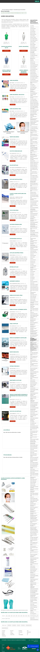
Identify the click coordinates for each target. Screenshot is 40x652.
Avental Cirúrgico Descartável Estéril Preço (33, 224)
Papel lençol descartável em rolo (34, 136)
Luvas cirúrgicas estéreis (33, 100)
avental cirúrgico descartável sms (34, 290)
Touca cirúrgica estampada (34, 106)
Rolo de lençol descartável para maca (34, 97)
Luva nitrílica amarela (33, 99)
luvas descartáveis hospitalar (34, 427)
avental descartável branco (34, 414)
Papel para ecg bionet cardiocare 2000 (33, 123)
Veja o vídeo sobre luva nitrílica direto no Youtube (12, 432)
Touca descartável (32, 31)
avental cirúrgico (32, 469)
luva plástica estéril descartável (33, 267)
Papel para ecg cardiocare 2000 (34, 190)
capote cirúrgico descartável (34, 308)
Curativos (31, 345)
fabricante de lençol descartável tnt (33, 326)
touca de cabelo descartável (34, 464)
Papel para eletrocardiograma (32, 91)
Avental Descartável (33, 255)
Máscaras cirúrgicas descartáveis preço (33, 181)
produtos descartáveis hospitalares (33, 373)
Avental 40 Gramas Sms (33, 252)
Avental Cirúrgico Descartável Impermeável (33, 226)
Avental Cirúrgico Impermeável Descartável (33, 245)
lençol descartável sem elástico (33, 358)
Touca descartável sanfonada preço (34, 197)
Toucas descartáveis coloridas (33, 95)
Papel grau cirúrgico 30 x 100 (34, 162)
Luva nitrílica (32, 25)
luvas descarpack (32, 271)
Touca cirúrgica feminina (33, 38)
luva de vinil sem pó (33, 259)
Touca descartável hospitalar (34, 195)
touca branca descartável (33, 404)
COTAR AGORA (6, 50)
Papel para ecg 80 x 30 (33, 188)
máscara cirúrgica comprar (34, 445)
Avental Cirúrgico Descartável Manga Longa (34, 234)
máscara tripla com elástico (34, 284)
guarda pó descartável (33, 527)
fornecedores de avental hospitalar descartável (33, 333)
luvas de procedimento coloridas (33, 269)
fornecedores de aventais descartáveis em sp (33, 331)
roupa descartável (32, 574)
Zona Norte (9, 625)
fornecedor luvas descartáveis (32, 420)
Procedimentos (32, 349)
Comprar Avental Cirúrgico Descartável (34, 248)
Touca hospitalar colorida (33, 168)
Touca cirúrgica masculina (33, 40)
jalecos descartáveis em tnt (34, 532)
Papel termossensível (33, 73)
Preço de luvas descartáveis (34, 207)
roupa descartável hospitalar (34, 389)
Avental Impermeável (33, 251)
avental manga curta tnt (33, 294)
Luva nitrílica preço (33, 79)
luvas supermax (32, 277)
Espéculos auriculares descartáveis (33, 199)
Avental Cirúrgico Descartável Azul (32, 231)
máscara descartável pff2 (33, 281)
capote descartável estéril (33, 313)
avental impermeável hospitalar (33, 416)
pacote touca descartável (33, 368)
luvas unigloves (32, 278)
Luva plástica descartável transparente (33, 150)
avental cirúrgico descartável (34, 473)
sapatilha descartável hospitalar (33, 398)
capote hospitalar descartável (34, 315)
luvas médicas (32, 274)
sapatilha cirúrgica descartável (32, 395)
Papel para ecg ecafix (33, 193)
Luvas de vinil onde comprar (34, 80)
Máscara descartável (33, 34)
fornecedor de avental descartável (33, 329)
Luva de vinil (32, 27)
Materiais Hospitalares (33, 348)
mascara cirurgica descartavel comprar (33, 441)
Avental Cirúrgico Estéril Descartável (33, 241)
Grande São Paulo (28, 625)
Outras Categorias (33, 339)
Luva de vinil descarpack (33, 66)
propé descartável (32, 381)
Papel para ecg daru (33, 192)
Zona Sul (18, 625)
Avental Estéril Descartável (34, 222)
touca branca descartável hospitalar (33, 461)
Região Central (4, 625)
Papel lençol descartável (33, 134)
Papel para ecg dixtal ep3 (33, 166)
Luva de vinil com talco (33, 171)
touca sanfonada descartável (34, 407)
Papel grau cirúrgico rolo (33, 165)
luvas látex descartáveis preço (33, 437)
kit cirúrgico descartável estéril (33, 535)
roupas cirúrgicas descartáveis (32, 391)
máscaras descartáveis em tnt (34, 366)
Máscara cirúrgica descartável (32, 58)
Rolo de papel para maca (33, 47)
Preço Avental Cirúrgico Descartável (33, 243)
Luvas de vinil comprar (33, 179)
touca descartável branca (33, 465)
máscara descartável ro (33, 605)
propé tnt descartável (33, 384)
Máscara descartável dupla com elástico (34, 159)
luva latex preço (32, 424)
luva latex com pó (32, 261)
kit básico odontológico (33, 533)
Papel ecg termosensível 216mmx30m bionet (33, 119)
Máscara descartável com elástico (33, 82)
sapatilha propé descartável (34, 402)
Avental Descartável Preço (34, 213)
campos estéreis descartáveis (32, 307)
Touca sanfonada (32, 63)
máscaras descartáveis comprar (33, 455)
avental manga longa (33, 296)
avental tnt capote (32, 483)
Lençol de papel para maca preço (34, 170)
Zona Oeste (14, 625)
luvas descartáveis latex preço (33, 429)
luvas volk (31, 280)
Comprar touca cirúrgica (33, 141)
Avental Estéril (32, 216)
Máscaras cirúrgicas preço (34, 183)
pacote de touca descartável (34, 457)
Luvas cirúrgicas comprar (33, 175)
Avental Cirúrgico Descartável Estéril (32, 209)
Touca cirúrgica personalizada (32, 52)
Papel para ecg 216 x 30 (33, 187)
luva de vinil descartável (33, 602)
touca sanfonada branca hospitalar (33, 467)
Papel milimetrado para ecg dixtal (34, 185)
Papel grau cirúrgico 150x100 (34, 103)
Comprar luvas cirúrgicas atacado (33, 140)
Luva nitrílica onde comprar (34, 128)
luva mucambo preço (33, 265)
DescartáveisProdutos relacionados (34, 21)
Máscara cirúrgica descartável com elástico (33, 154)
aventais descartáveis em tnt (34, 287)
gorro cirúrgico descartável (34, 335)
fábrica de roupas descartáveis (32, 324)
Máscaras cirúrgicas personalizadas (33, 89)
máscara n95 (32, 612)
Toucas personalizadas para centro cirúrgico (34, 108)
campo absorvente (32, 300)
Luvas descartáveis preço (33, 69)
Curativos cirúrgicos (33, 41)
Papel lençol (32, 60)
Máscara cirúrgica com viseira (33, 152)
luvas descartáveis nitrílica (34, 431)
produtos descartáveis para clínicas (34, 378)
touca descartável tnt (33, 613)
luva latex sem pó (32, 262)
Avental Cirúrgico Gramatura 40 (34, 236)
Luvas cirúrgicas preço (33, 87)
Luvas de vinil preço (33, 67)
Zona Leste (22, 625)
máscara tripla (32, 452)
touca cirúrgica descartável (34, 462)
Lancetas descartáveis (33, 50)
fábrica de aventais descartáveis (33, 321)
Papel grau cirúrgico (33, 37)
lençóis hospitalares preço (34, 356)
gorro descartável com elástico (33, 521)
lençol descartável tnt (33, 546)
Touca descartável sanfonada (34, 76)
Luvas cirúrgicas (32, 35)
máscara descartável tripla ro (34, 619)
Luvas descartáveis (33, 28)
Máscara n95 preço (33, 70)
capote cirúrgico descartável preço (34, 310)
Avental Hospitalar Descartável (32, 218)
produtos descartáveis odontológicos (33, 376)
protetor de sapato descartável (32, 386)
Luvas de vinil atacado (33, 178)
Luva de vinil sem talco (33, 202)
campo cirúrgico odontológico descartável (34, 304)
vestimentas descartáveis (33, 411)
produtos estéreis (32, 566)
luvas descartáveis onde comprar (33, 433)
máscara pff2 (32, 449)
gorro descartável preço (33, 523)
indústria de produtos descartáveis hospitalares (33, 529)
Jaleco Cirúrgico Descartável (34, 232)
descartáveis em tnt (33, 503)
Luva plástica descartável (33, 55)
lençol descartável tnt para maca (34, 362)
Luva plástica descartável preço (33, 173)
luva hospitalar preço (33, 423)
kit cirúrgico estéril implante (34, 352)
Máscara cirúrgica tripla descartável (33, 157)
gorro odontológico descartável (32, 525)
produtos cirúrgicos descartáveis (33, 370)
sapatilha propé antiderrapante (32, 401)
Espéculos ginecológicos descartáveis (33, 115)
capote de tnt (32, 312)
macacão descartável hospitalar (33, 610)
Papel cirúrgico (32, 84)
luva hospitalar (32, 421)
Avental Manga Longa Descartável (33, 220)
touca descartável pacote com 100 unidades (33, 406)
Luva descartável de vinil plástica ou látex (33, 145)
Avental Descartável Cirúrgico (33, 239)
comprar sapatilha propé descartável (33, 317)
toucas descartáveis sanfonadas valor (33, 409)
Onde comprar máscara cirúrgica (33, 132)
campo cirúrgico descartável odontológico (34, 302)
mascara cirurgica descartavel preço (32, 443)
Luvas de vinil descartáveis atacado (34, 206)
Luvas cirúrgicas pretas (33, 111)
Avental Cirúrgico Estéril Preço (33, 228)
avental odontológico (33, 297)
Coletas (31, 342)
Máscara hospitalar (33, 44)
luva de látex (32, 608)
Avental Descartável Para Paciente (33, 211)
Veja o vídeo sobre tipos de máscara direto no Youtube (12, 457)
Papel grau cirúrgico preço (34, 163)
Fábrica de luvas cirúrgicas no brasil (34, 143)
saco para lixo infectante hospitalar (33, 601)
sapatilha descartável (33, 396)
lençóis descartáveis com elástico (33, 354)
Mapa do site (36, 641)
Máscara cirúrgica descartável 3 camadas (33, 130)
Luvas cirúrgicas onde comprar (33, 117)
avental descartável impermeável (33, 293)
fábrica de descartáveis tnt (34, 322)
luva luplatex (32, 264)
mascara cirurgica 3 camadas (34, 439)
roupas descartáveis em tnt (34, 393)
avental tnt (31, 258)
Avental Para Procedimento (34, 249)
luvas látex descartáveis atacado (33, 435)
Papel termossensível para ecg (34, 125)
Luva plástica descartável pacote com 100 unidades (33, 148)
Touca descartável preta (33, 93)
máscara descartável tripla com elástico (34, 364)
